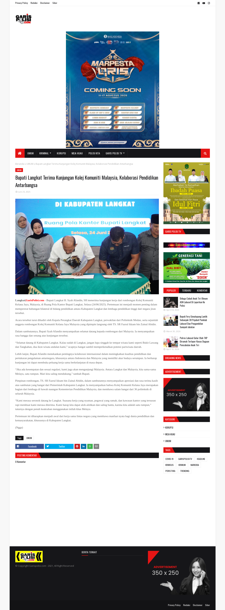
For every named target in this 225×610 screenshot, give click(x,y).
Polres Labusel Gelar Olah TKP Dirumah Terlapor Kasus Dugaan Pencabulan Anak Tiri (194, 341)
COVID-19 (169, 458)
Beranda (19, 163)
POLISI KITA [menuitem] (94, 153)
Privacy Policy (21, 2)
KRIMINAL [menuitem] (44, 153)
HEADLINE (201, 458)
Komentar (202, 290)
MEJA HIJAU (170, 434)
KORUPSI (169, 427)
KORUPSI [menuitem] (61, 153)
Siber (54, 2)
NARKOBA (195, 464)
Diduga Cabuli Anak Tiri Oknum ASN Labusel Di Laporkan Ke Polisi (194, 302)
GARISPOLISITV (185, 458)
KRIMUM (182, 464)
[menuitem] (20, 153)
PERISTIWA (170, 470)
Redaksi (34, 2)
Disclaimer (45, 2)
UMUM (29, 163)
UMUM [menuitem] (30, 153)
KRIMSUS (169, 464)
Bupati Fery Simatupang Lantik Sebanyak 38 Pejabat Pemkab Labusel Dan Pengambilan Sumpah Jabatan (193, 322)
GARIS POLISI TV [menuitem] (114, 153)
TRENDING (184, 470)
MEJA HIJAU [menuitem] (77, 153)
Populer (171, 290)
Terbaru (186, 290)
